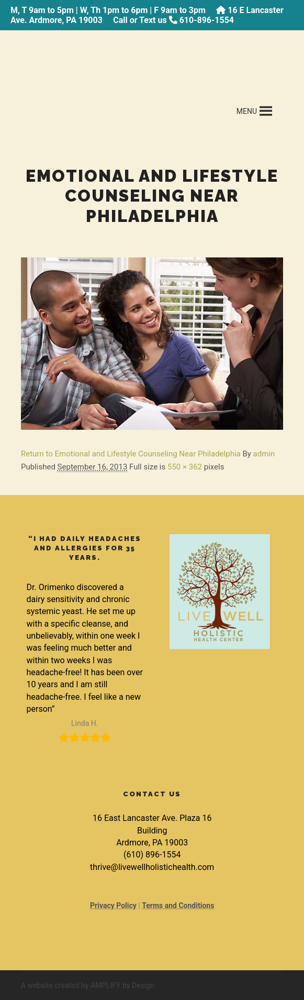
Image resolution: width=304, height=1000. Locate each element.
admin (264, 453)
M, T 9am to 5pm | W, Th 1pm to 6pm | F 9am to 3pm (108, 10)
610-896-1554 (206, 20)
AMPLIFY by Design (122, 985)
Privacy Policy (113, 905)
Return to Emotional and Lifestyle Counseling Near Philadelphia (131, 453)
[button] (247, 111)
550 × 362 (184, 467)
